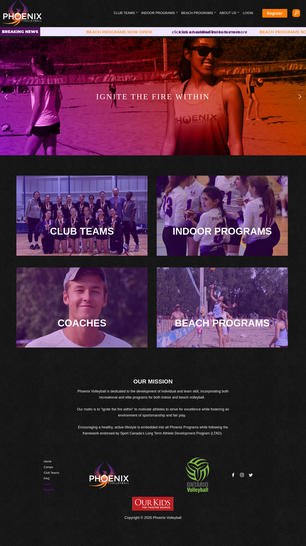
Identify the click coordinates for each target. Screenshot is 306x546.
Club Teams (126, 13)
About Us (229, 13)
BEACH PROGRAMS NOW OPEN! (121, 32)
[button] (6, 97)
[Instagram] (242, 475)
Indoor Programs (159, 13)
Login (248, 13)
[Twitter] (251, 475)
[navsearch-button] (296, 13)
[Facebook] (233, 475)
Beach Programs (198, 13)
